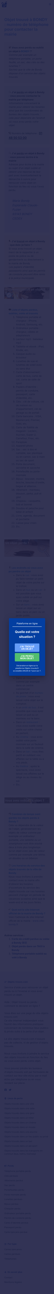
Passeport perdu (12, 1227)
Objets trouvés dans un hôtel (19, 1117)
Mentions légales (13, 1282)
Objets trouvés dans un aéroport (20, 1146)
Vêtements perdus (13, 1180)
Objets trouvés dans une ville (19, 1103)
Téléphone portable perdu (17, 1171)
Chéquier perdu (12, 1208)
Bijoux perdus (11, 1204)
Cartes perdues (12, 1254)
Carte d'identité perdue (16, 1222)
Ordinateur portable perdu (17, 1213)
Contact (8, 1277)
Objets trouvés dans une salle (19, 1108)
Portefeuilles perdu (14, 1189)
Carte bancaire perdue (15, 1232)
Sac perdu (9, 1185)
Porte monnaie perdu (15, 1194)
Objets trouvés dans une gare (19, 1113)
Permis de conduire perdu (17, 1218)
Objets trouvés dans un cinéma (20, 1122)
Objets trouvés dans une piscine (20, 1132)
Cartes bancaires (13, 1249)
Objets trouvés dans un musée (19, 1127)
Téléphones (10, 1258)
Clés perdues (11, 1176)
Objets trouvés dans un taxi (18, 1141)
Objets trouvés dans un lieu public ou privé (26, 1136)
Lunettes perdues (13, 1199)
